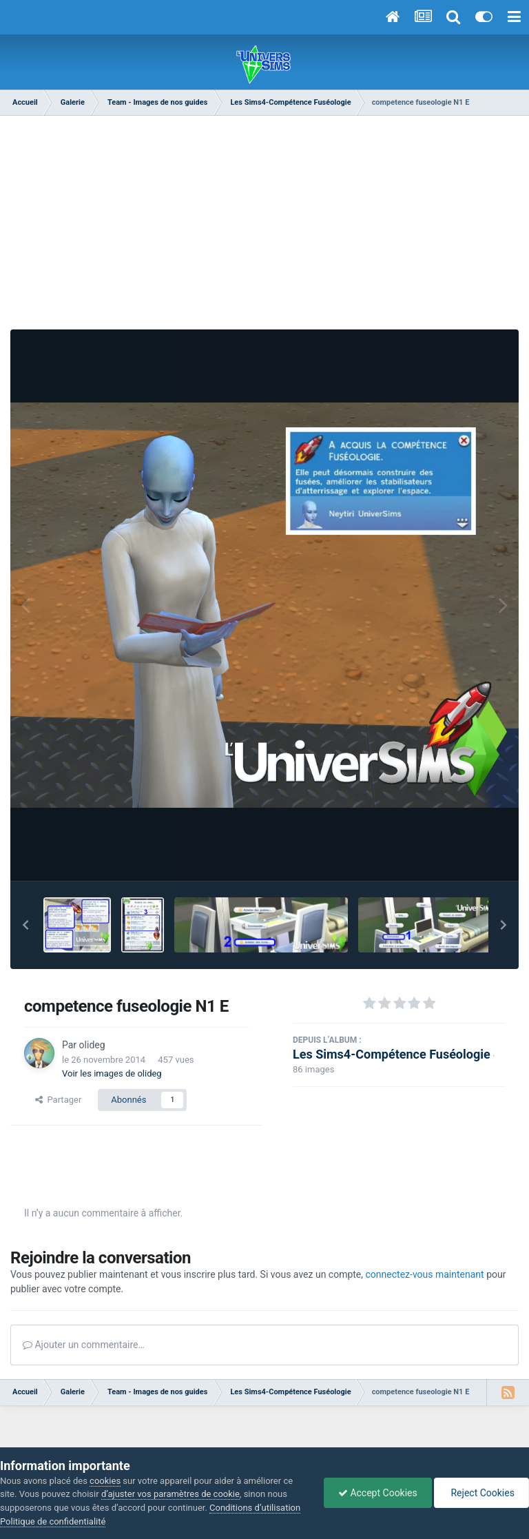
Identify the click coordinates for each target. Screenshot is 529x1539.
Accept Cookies (377, 1492)
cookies (105, 1481)
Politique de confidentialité (52, 1521)
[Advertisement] (264, 219)
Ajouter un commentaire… (84, 1344)
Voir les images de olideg (112, 1073)
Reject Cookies (481, 1492)
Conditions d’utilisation (254, 1507)
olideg (92, 1044)
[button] (25, 925)
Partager (58, 1099)
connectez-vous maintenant (425, 1274)
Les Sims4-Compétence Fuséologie (391, 1054)
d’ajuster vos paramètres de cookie (170, 1494)
